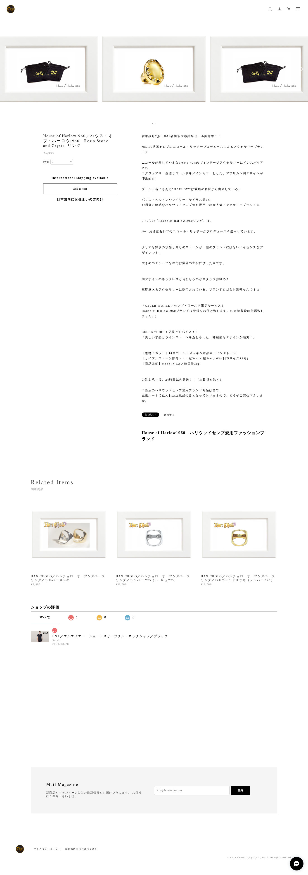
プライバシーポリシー (47, 849)
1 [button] (152, 123)
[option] (154, 69)
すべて (45, 617)
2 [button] (155, 123)
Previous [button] (7, 69)
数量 (46, 162)
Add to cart (80, 188)
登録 (240, 790)
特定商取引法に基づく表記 (81, 849)
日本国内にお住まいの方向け (80, 199)
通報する (169, 415)
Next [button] (301, 69)
